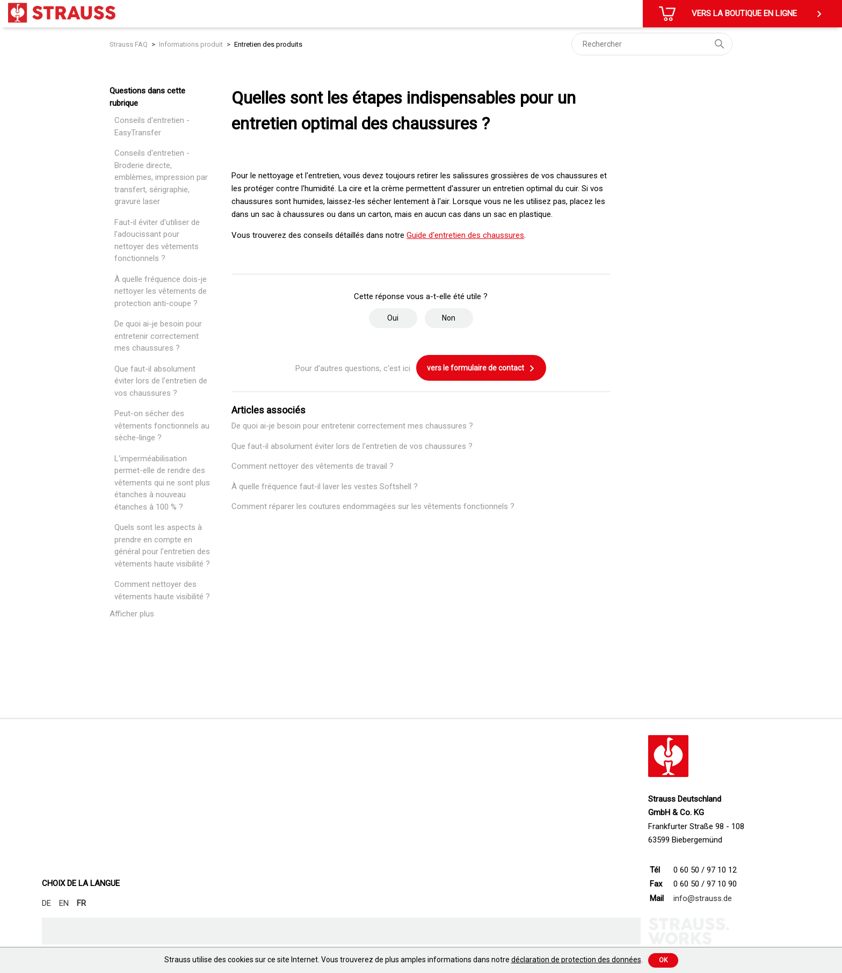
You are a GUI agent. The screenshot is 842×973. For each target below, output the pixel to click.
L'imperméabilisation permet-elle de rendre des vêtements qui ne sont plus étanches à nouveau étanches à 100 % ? (162, 483)
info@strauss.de (702, 898)
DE (46, 903)
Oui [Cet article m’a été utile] (392, 318)
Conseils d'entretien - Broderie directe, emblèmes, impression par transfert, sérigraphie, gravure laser (161, 177)
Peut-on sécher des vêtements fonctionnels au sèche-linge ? (161, 425)
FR (81, 903)
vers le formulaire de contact (481, 368)
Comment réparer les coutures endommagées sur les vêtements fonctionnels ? (372, 506)
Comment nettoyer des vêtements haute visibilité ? (162, 590)
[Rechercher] (652, 44)
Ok (663, 960)
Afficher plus (132, 614)
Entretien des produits (268, 44)
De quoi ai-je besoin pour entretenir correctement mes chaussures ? (158, 336)
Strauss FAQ (129, 44)
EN (64, 903)
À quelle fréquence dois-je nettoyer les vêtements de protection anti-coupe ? (160, 291)
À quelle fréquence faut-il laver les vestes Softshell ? (324, 486)
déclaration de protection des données (576, 959)
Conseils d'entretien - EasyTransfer (152, 126)
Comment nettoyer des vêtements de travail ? (312, 466)
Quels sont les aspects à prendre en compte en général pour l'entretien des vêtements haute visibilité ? (162, 545)
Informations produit (191, 44)
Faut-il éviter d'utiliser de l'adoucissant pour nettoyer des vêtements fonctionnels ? (157, 240)
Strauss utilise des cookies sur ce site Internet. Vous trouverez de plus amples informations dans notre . (403, 959)
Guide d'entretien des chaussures (465, 235)
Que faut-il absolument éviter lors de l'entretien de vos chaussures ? (160, 381)
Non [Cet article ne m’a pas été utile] (448, 318)
